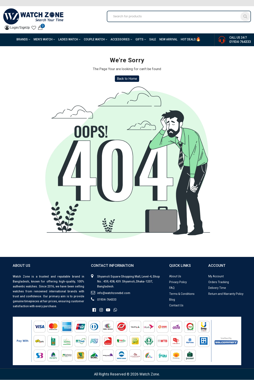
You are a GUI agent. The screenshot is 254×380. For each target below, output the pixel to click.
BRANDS (23, 39)
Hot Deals (188, 39)
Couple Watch (95, 39)
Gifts (140, 39)
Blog (172, 299)
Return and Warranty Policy (226, 294)
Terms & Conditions (182, 294)
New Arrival (168, 39)
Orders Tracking (218, 282)
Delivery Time (217, 288)
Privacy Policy (178, 282)
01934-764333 (240, 42)
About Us (175, 276)
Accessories (121, 39)
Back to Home (127, 79)
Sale (152, 39)
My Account (216, 276)
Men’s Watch (44, 39)
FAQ (172, 288)
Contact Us (176, 305)
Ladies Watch (69, 39)
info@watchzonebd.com (113, 293)
